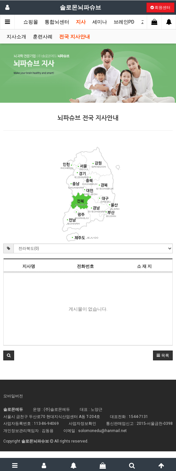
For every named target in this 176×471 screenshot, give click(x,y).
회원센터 (160, 7)
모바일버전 (13, 396)
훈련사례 (43, 37)
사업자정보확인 (82, 423)
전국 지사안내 (74, 37)
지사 (81, 22)
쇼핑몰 (30, 22)
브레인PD (124, 22)
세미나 (99, 22)
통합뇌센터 (57, 22)
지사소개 (16, 37)
